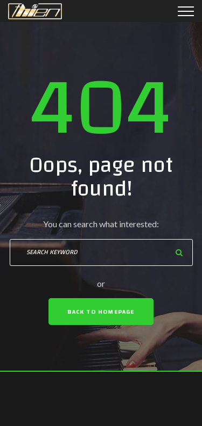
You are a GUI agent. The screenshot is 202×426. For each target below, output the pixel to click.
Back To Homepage (100, 311)
